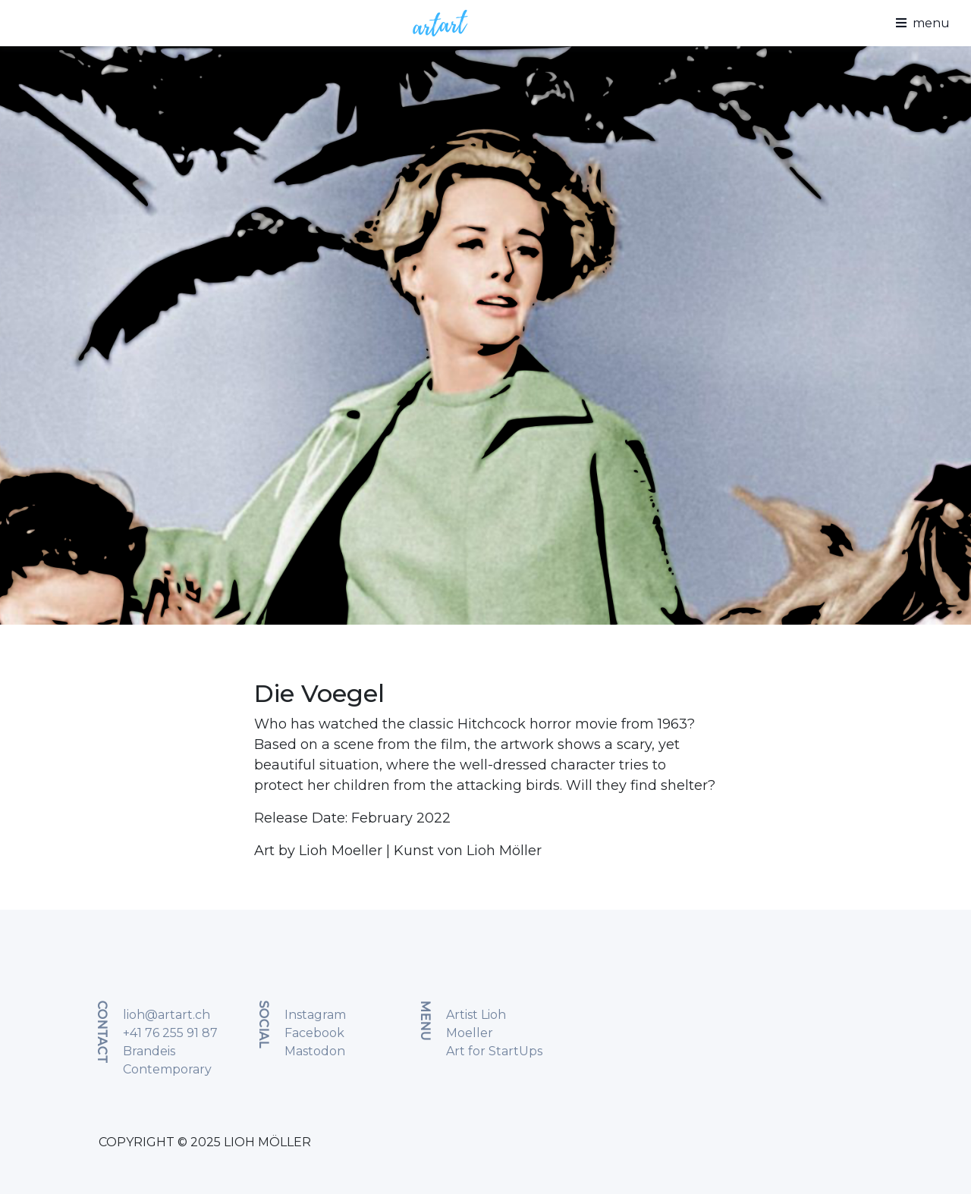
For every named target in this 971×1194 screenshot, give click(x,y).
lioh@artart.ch (166, 1015)
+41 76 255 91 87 (170, 1033)
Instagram (315, 1015)
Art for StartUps (494, 1051)
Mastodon (314, 1051)
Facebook (314, 1033)
